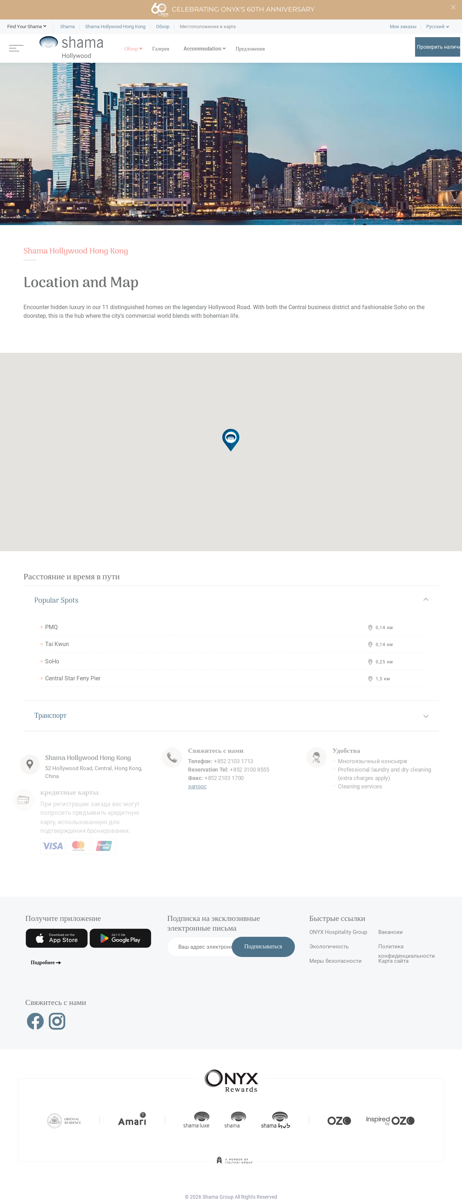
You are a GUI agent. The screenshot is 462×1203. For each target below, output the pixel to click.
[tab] (231, 601)
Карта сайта (393, 961)
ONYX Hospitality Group (338, 932)
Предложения (250, 49)
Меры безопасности (335, 961)
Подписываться (263, 947)
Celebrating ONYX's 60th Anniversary (232, 10)
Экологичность (329, 946)
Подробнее (43, 963)
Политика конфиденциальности (406, 949)
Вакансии (390, 932)
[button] (24, 26)
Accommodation (202, 49)
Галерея (160, 49)
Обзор (131, 49)
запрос (195, 774)
